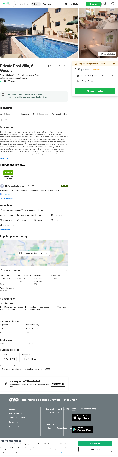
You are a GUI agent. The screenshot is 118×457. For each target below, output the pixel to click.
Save (63, 66)
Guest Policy (14, 426)
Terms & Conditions (17, 418)
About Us (12, 409)
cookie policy (57, 452)
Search (93, 4)
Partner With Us (15, 413)
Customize (95, 449)
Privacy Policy (14, 422)
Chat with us (58, 384)
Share (50, 66)
